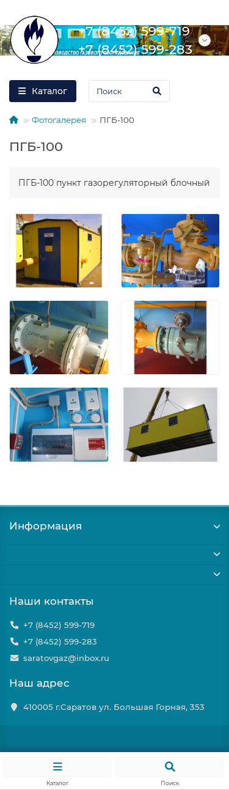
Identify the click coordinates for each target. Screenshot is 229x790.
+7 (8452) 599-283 (60, 641)
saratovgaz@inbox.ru (66, 658)
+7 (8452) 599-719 (59, 625)
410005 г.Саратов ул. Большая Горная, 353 (114, 707)
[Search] (129, 91)
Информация (114, 526)
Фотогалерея (59, 120)
